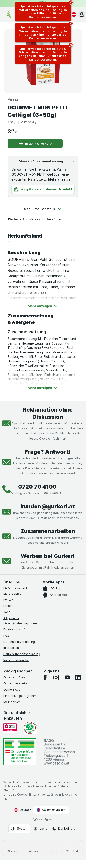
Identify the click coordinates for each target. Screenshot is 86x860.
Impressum (11, 648)
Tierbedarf (16, 219)
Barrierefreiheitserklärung (21, 654)
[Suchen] (53, 848)
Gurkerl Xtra (12, 689)
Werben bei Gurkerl (48, 556)
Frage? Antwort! (48, 451)
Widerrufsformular (16, 660)
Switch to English (51, 810)
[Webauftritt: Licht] (40, 828)
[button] (81, 14)
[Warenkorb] (72, 848)
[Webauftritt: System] (19, 828)
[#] (19, 751)
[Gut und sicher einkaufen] (30, 728)
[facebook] (45, 677)
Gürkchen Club (14, 677)
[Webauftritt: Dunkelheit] (63, 828)
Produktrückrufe (14, 629)
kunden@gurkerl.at (47, 506)
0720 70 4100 (37, 486)
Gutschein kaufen (16, 683)
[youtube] (67, 677)
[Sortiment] (33, 848)
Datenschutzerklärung (19, 642)
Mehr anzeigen (60, 179)
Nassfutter (54, 219)
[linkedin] (78, 677)
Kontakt (8, 599)
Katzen (35, 219)
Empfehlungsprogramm (19, 696)
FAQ (6, 635)
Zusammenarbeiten (47, 531)
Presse (8, 606)
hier (5, 798)
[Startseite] (13, 848)
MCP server (11, 702)
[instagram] (56, 677)
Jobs (6, 612)
